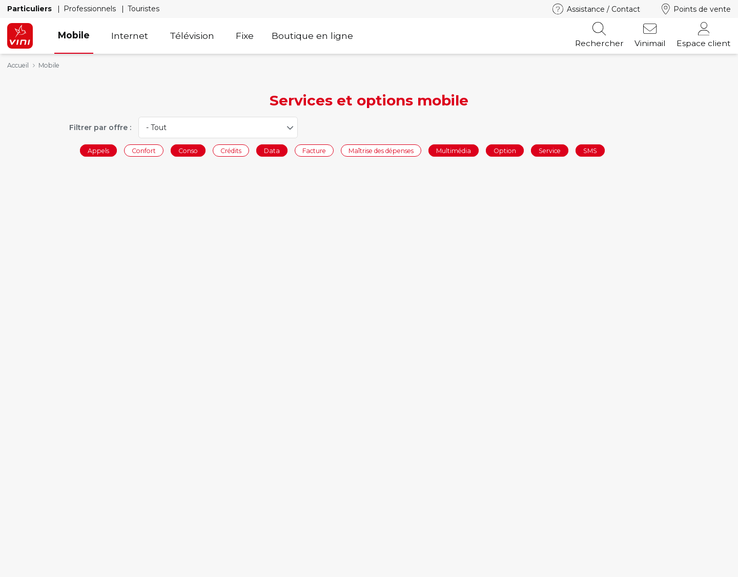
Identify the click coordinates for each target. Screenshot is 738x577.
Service (550, 150)
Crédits (230, 150)
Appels (98, 150)
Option (505, 150)
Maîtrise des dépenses (381, 150)
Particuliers (30, 8)
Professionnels (91, 8)
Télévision (192, 35)
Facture (314, 150)
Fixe (245, 35)
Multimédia (453, 150)
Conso (188, 150)
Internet (129, 35)
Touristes (143, 8)
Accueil (18, 65)
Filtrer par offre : (100, 127)
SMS (590, 150)
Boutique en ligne (312, 35)
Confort (144, 150)
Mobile (74, 35)
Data (272, 150)
